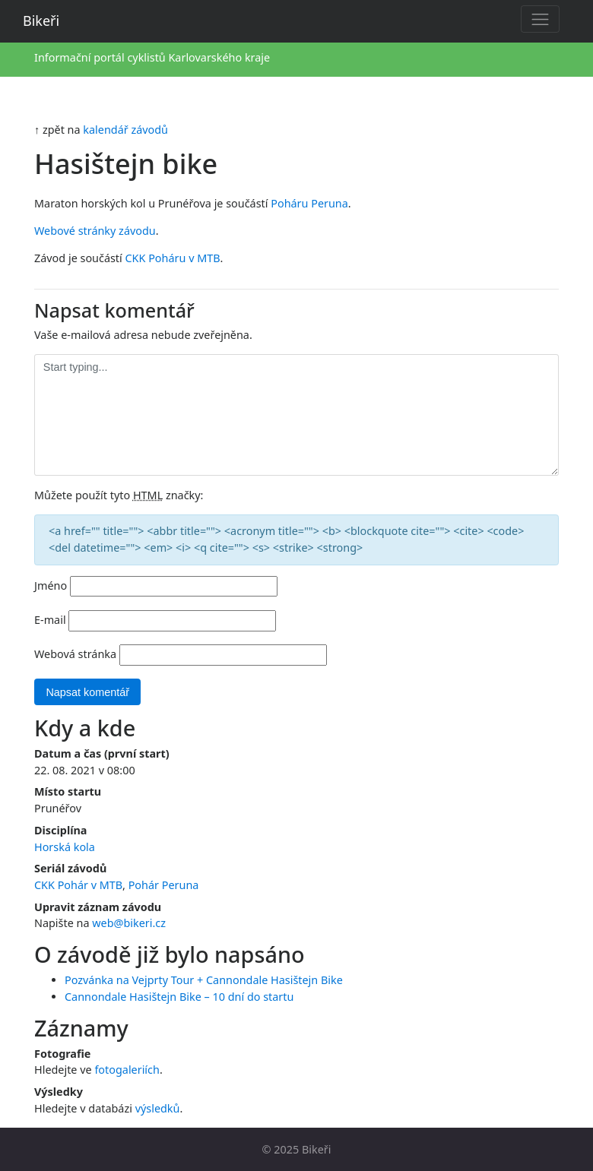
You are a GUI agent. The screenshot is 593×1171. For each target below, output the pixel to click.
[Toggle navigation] (540, 19)
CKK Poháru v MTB (172, 258)
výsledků (157, 1108)
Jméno (50, 585)
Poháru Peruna (309, 203)
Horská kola (64, 847)
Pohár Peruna (163, 885)
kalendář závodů (125, 129)
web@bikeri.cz (129, 923)
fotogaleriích (126, 1069)
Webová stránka (75, 654)
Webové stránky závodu (95, 230)
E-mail (50, 619)
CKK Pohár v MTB (78, 885)
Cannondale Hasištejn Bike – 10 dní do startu (179, 996)
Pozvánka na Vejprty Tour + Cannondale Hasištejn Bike (204, 980)
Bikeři (41, 20)
